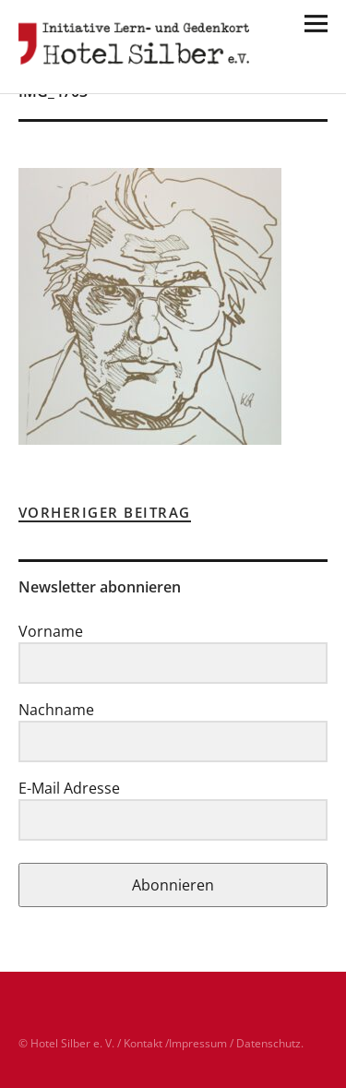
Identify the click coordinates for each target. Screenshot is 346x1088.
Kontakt (143, 1043)
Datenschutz (268, 1043)
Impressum (198, 1043)
